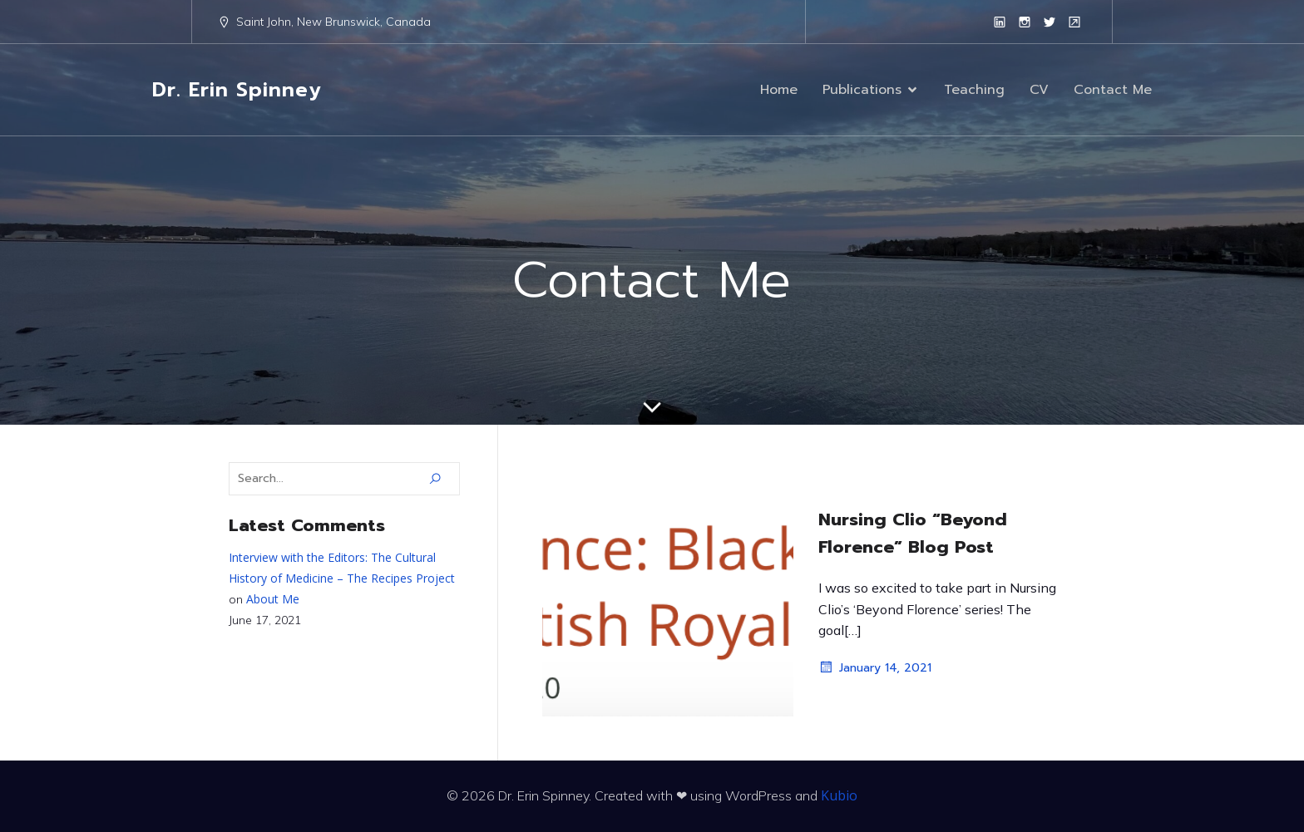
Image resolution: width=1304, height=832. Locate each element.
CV (1039, 90)
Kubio (839, 795)
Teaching (974, 90)
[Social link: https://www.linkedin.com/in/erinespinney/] (999, 21)
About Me (272, 599)
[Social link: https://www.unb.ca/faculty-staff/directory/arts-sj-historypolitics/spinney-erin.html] (1074, 21)
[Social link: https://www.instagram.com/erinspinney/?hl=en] (1024, 21)
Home (779, 90)
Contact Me (1113, 90)
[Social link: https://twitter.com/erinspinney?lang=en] (1049, 21)
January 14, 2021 (874, 667)
